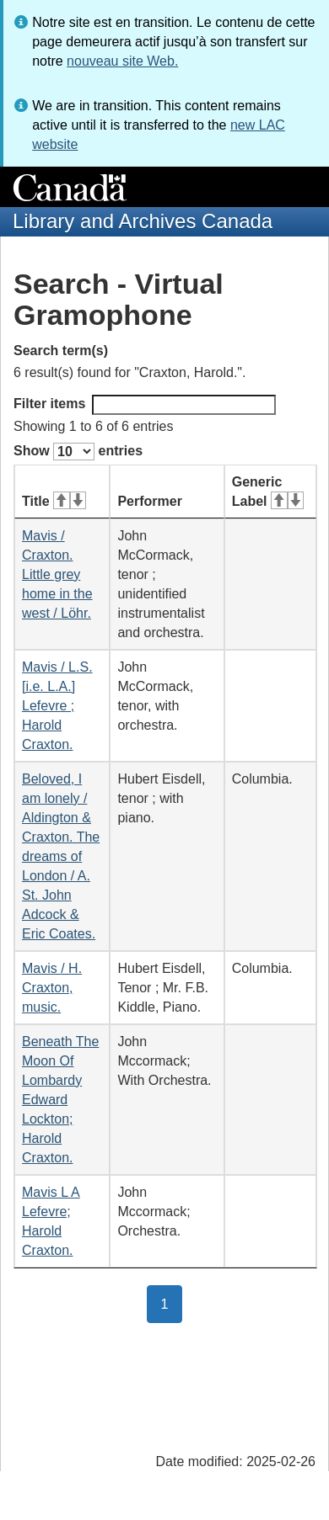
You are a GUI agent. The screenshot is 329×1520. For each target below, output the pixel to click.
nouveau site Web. (122, 61)
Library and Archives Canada (142, 221)
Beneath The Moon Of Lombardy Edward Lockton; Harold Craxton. (60, 1099)
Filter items (144, 405)
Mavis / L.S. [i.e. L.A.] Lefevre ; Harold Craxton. (57, 706)
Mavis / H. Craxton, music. (52, 987)
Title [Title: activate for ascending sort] (54, 501)
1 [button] (172, 1302)
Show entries (78, 451)
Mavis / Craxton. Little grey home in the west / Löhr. (57, 574)
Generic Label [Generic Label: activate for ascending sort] (268, 491)
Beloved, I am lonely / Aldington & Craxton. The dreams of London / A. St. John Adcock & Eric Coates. (61, 856)
